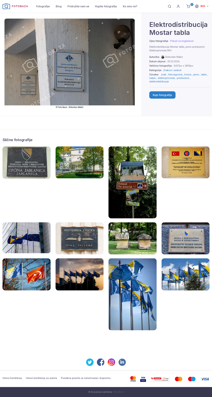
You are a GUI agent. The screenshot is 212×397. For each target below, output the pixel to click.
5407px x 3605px (183, 65)
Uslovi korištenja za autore (41, 378)
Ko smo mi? (130, 6)
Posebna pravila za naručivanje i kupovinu (86, 378)
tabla (204, 74)
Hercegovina (175, 74)
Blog (59, 6)
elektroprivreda (166, 78)
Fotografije (43, 6)
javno (196, 74)
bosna (187, 74)
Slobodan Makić (174, 56)
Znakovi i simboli (172, 70)
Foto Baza (118, 392)
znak (163, 74)
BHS (203, 6)
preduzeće (183, 78)
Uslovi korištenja (12, 378)
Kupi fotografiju (162, 95)
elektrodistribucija (159, 81)
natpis (152, 78)
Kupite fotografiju (106, 6)
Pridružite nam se (78, 6)
